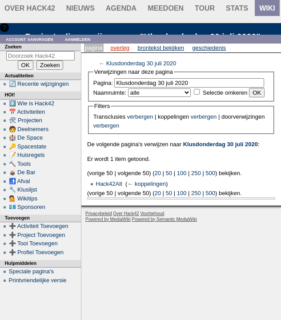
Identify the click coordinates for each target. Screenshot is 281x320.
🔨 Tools (20, 163)
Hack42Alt (109, 183)
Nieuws (80, 8)
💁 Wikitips (23, 198)
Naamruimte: (109, 92)
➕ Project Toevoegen (37, 235)
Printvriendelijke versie (38, 280)
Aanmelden (78, 39)
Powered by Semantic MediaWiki (164, 219)
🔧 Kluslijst (23, 189)
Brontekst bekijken (160, 47)
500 (210, 173)
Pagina (93, 47)
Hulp (17, 27)
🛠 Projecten (26, 120)
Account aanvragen (29, 39)
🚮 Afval (19, 181)
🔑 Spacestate (28, 146)
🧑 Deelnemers (29, 129)
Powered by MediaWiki (108, 219)
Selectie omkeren (225, 92)
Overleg (119, 47)
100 (182, 173)
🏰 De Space (26, 137)
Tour (205, 8)
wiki (267, 8)
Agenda (121, 8)
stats (237, 8)
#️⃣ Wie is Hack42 (32, 103)
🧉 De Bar (22, 172)
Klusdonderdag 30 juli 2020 (141, 63)
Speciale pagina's (31, 271)
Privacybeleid (98, 213)
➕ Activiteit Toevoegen (38, 226)
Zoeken (13, 46)
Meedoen (166, 8)
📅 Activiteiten (27, 111)
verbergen (140, 116)
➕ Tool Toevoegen (33, 243)
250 (196, 173)
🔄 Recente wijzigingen (39, 83)
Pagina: (103, 83)
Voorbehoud (152, 213)
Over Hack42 (29, 8)
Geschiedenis (209, 47)
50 (169, 173)
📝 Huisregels (27, 155)
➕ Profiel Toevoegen (36, 252)
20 (158, 173)
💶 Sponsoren (27, 207)
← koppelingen (146, 183)
